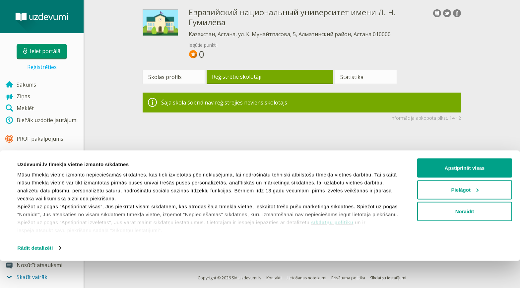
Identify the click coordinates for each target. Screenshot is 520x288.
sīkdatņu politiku (332, 249)
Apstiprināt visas (465, 195)
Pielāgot (465, 217)
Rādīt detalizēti (35, 275)
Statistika (351, 77)
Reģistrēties (42, 67)
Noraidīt (464, 238)
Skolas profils (165, 77)
